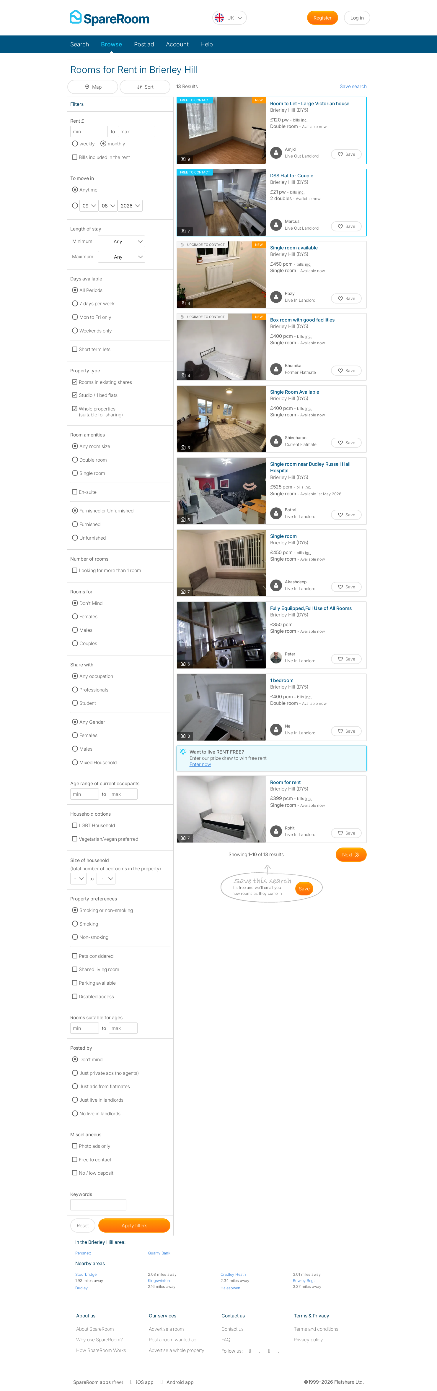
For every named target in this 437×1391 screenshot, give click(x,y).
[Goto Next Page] (351, 855)
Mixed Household (98, 762)
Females (88, 616)
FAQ (225, 1340)
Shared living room (99, 969)
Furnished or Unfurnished (106, 511)
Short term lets (94, 349)
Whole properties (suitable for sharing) (101, 412)
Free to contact (95, 1160)
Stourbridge (86, 1274)
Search (79, 44)
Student (87, 703)
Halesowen (230, 1288)
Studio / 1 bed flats (98, 395)
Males (85, 630)
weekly (87, 144)
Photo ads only (94, 1146)
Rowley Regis (305, 1280)
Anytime (88, 190)
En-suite (88, 492)
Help (206, 44)
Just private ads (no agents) (109, 1073)
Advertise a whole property (176, 1350)
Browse (111, 44)
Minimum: (83, 241)
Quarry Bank (159, 1253)
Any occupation (96, 676)
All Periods (90, 290)
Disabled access (96, 996)
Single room (92, 473)
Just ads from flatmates (104, 1086)
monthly (116, 144)
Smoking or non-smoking (106, 910)
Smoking (88, 924)
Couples (88, 643)
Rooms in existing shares (105, 382)
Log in (357, 18)
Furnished (89, 524)
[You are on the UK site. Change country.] (229, 18)
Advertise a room (166, 1329)
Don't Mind (90, 603)
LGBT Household (97, 825)
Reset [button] (83, 1225)
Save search (353, 86)
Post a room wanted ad (172, 1340)
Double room (93, 460)
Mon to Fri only (95, 317)
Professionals (93, 690)
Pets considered (96, 956)
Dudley (81, 1288)
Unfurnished (92, 538)
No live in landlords (99, 1113)
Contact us (232, 1329)
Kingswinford (160, 1280)
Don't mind (90, 1059)
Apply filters (134, 1225)
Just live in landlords (101, 1100)
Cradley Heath (233, 1274)
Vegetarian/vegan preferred (108, 839)
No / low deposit (96, 1173)
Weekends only (95, 331)
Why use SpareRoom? (99, 1340)
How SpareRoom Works (101, 1350)
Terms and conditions (316, 1329)
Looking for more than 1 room (110, 570)
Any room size (94, 446)
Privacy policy (308, 1340)
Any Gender (92, 722)
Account (177, 44)
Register (323, 18)
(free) (98, 1382)
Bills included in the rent (104, 157)
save (304, 889)
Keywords (81, 1195)
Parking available (97, 983)
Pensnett (83, 1253)
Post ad (144, 44)
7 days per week (97, 303)
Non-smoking (93, 937)
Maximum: (83, 256)
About (95, 1329)
